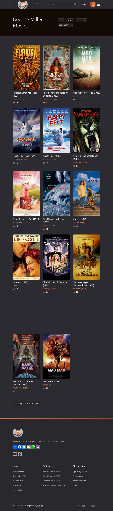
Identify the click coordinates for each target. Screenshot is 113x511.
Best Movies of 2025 (51, 476)
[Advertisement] (56, 312)
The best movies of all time (54, 485)
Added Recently (79, 481)
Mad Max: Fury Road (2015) (86, 93)
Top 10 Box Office (20, 476)
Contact (81, 506)
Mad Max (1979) (51, 381)
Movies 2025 (18, 485)
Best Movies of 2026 (51, 471)
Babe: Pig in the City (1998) (26, 219)
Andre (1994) (79, 219)
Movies (70, 20)
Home (61, 20)
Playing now (78, 476)
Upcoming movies (80, 471)
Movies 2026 (18, 481)
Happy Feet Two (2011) (24, 156)
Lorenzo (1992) (20, 282)
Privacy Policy (94, 506)
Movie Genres (18, 471)
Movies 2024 (18, 490)
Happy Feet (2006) (52, 156)
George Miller (66, 25)
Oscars (76, 485)
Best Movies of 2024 (51, 481)
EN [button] (84, 4)
